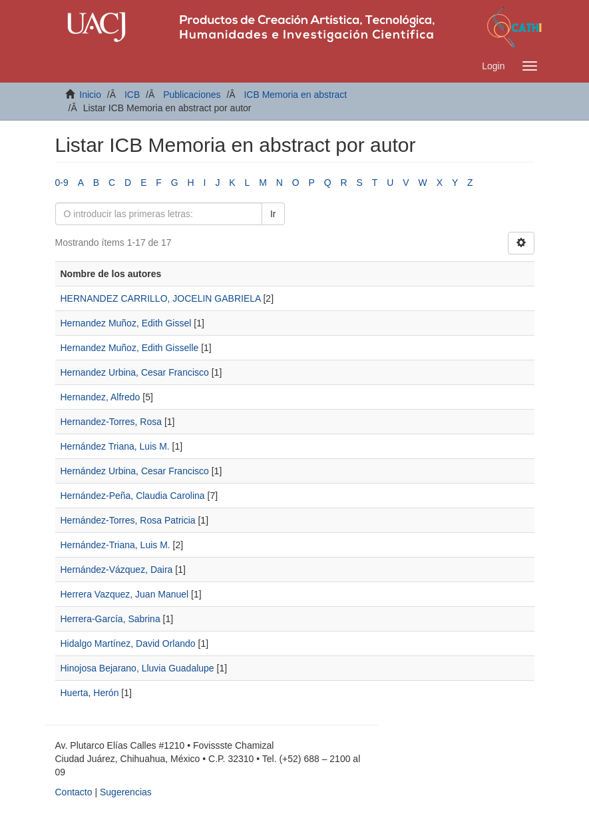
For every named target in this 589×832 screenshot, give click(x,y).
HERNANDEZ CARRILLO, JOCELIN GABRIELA (161, 298)
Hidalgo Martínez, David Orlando (128, 643)
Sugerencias (126, 792)
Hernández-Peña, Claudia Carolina (133, 495)
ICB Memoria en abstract (295, 94)
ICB (132, 94)
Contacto (74, 792)
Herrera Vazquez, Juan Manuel (125, 594)
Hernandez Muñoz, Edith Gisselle (130, 347)
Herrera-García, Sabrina (110, 619)
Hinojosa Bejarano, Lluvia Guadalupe (137, 668)
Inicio (90, 94)
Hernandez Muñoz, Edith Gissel (126, 323)
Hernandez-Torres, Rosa (111, 421)
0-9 (62, 182)
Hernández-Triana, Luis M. (115, 545)
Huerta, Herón (90, 692)
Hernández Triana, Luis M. (115, 446)
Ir (273, 213)
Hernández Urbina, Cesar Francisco (135, 471)
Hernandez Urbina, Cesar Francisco (135, 372)
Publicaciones (191, 94)
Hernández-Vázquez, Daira (117, 569)
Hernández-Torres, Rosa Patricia (128, 520)
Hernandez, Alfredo (100, 397)
